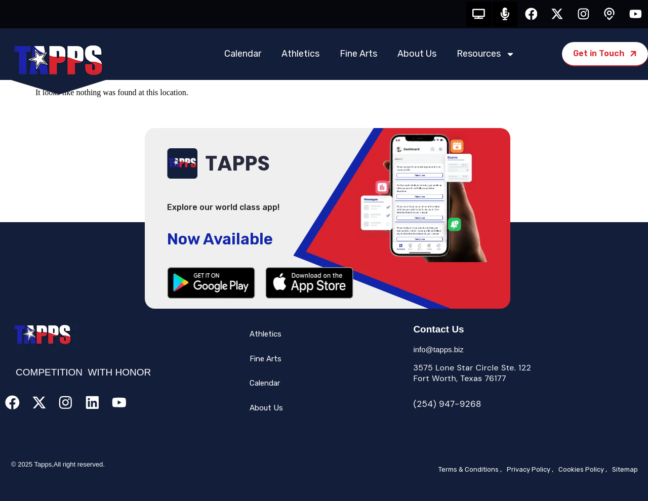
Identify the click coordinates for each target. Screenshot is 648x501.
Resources (486, 54)
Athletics (300, 54)
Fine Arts (358, 54)
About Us (416, 54)
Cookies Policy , (582, 470)
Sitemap (625, 470)
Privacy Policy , (530, 470)
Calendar (242, 54)
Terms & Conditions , (470, 470)
